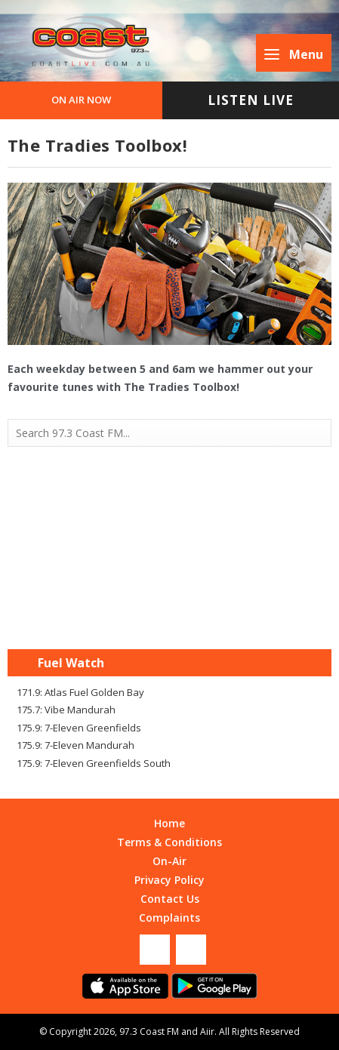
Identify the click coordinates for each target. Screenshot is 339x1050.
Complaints (169, 917)
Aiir (207, 1031)
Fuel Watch (71, 662)
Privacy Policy (169, 880)
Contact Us (169, 898)
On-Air (169, 861)
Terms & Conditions (169, 842)
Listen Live (251, 100)
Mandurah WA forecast (170, 619)
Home (169, 823)
